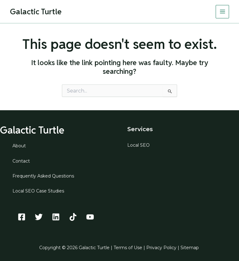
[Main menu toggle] (222, 11)
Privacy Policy (161, 247)
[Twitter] (39, 217)
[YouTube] (90, 217)
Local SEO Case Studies (38, 191)
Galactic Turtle (36, 12)
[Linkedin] (56, 217)
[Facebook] (22, 217)
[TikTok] (73, 217)
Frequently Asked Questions (43, 176)
